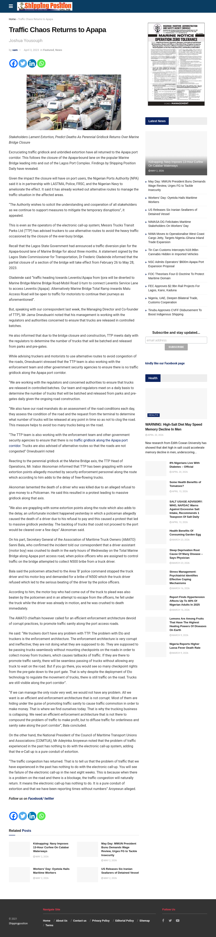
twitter (49, 799)
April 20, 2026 (154, 434)
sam (15, 50)
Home (12, 19)
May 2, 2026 (41, 856)
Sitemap (144, 920)
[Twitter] (23, 63)
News (58, 50)
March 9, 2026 (179, 635)
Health (153, 415)
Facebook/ (36, 799)
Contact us (79, 920)
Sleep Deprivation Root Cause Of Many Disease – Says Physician (186, 553)
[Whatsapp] (41, 63)
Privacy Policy (100, 920)
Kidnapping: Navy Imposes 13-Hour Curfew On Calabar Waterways (51, 847)
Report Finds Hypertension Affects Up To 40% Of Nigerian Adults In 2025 (187, 600)
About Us (62, 920)
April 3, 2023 (31, 50)
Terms (49, 925)
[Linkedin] (32, 63)
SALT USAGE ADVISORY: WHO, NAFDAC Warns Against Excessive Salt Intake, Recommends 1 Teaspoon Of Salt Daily (186, 509)
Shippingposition (18, 923)
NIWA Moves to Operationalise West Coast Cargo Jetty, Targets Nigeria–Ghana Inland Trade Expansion (176, 238)
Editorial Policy (124, 920)
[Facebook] (13, 63)
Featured (48, 50)
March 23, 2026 (180, 539)
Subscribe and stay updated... (176, 332)
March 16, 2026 (180, 588)
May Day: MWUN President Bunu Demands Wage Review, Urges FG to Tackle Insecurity (177, 185)
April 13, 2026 (179, 491)
